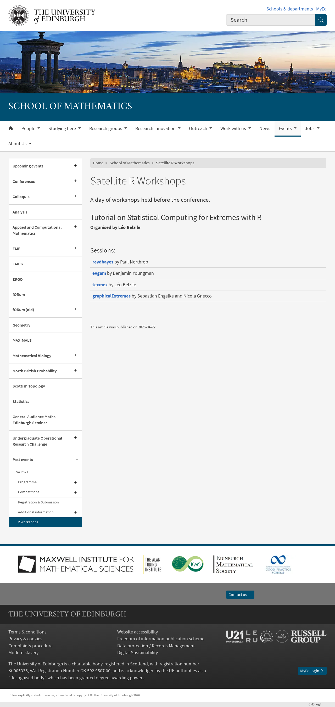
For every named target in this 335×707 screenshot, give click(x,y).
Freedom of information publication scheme (160, 639)
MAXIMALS (22, 340)
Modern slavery (23, 652)
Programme (27, 482)
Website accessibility (137, 632)
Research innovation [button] (156, 128)
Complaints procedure (30, 646)
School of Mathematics (130, 162)
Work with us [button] (233, 128)
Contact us (240, 594)
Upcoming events (28, 166)
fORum (19, 294)
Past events (23, 459)
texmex (100, 285)
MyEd (321, 9)
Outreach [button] (198, 128)
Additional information (36, 512)
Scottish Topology (29, 386)
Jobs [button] (310, 128)
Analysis (20, 212)
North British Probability (35, 370)
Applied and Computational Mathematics (37, 230)
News (264, 128)
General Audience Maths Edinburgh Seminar (34, 419)
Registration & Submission (38, 502)
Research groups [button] (106, 128)
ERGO (18, 279)
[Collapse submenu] (77, 459)
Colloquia (21, 196)
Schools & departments (289, 9)
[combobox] (270, 20)
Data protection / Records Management (156, 646)
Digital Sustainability (137, 652)
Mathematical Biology (32, 355)
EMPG (18, 263)
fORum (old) (23, 309)
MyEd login (312, 670)
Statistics (21, 401)
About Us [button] (18, 144)
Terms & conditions (27, 632)
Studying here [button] (62, 128)
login (318, 704)
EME (16, 248)
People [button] (28, 128)
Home (98, 162)
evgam (99, 273)
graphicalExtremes (111, 296)
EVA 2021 (21, 472)
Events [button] (286, 128)
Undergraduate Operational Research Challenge (37, 441)
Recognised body (27, 678)
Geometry (21, 325)
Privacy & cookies (25, 639)
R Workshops (28, 522)
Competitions (28, 492)
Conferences (24, 181)
